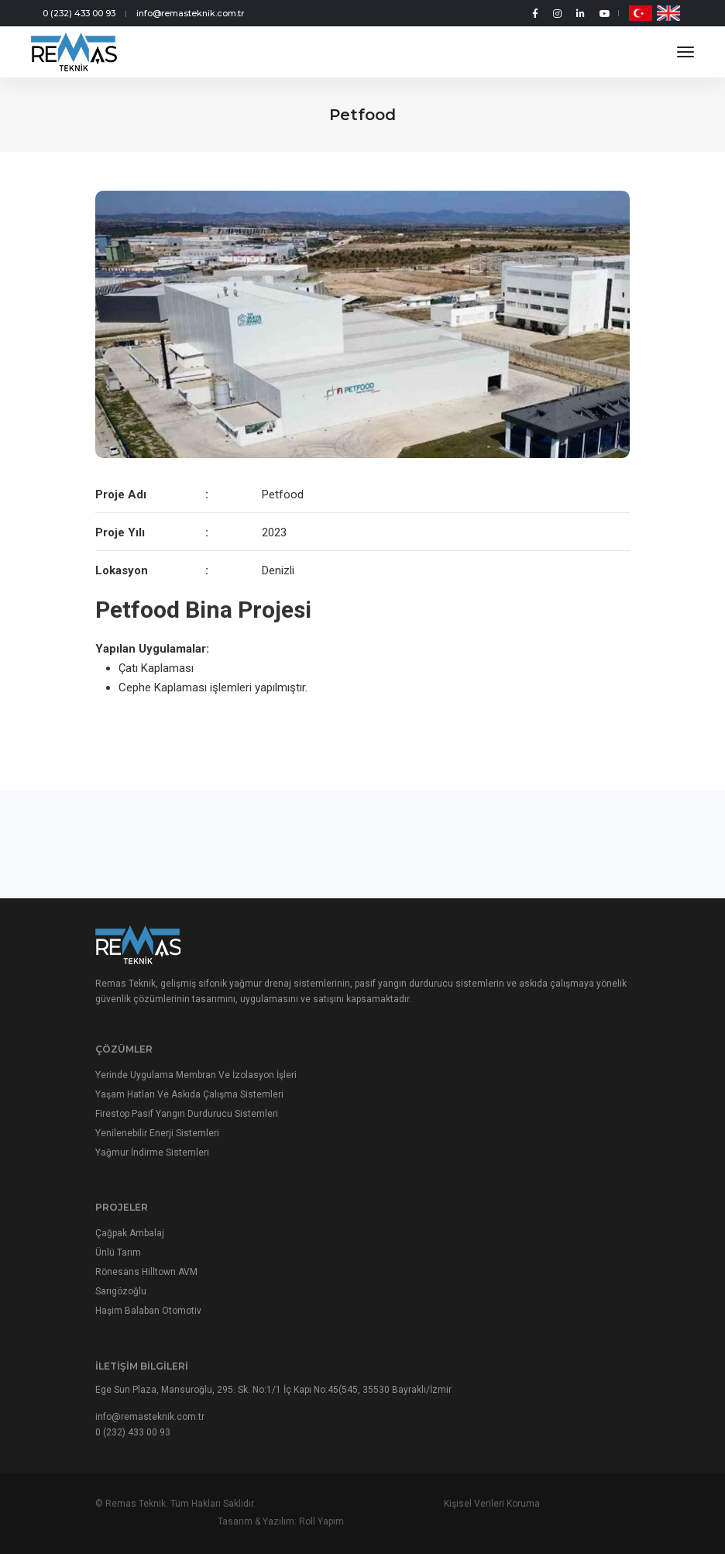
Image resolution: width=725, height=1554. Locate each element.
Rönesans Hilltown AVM (146, 1290)
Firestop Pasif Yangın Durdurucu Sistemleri (186, 1127)
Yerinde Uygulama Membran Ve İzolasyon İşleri (196, 1089)
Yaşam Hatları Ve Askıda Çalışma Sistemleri (189, 1108)
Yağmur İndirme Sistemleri (152, 1166)
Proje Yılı (120, 532)
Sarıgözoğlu (120, 1309)
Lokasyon (121, 570)
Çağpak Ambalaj (129, 1251)
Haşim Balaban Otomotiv (148, 1329)
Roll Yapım (607, 1523)
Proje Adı (120, 494)
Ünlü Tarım (118, 1271)
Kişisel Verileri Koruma (362, 1523)
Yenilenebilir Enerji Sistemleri (157, 1147)
